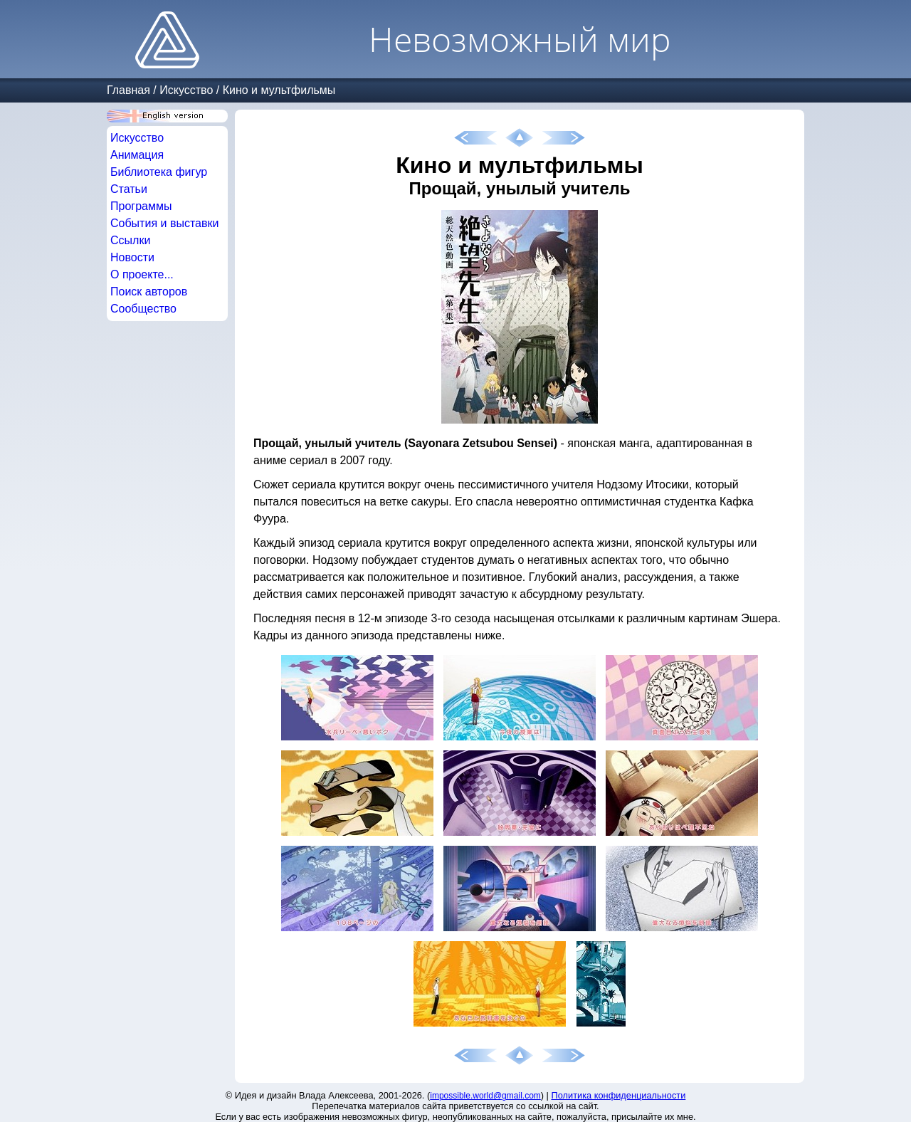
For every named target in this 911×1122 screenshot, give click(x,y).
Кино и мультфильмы (279, 90)
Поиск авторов (148, 291)
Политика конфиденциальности (619, 1095)
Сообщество (143, 309)
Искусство (186, 90)
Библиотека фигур (158, 172)
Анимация (137, 155)
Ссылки (130, 240)
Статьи (128, 189)
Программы (141, 206)
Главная (128, 90)
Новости (132, 257)
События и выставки (164, 223)
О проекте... (142, 274)
